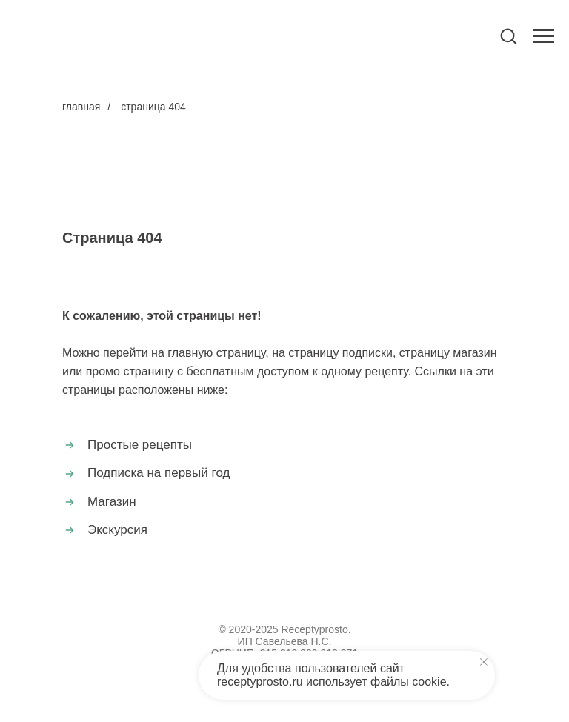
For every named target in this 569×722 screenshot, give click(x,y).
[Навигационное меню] (543, 36)
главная (81, 107)
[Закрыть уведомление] (483, 662)
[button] (508, 35)
